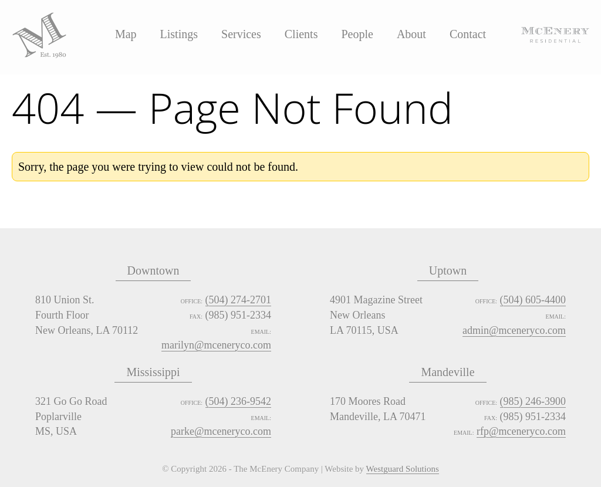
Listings (179, 34)
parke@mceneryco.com (221, 431)
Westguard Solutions (402, 469)
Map (126, 34)
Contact (468, 34)
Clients (301, 34)
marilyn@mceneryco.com (216, 345)
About (411, 34)
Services (241, 34)
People (357, 34)
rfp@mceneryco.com (521, 431)
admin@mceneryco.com (514, 330)
